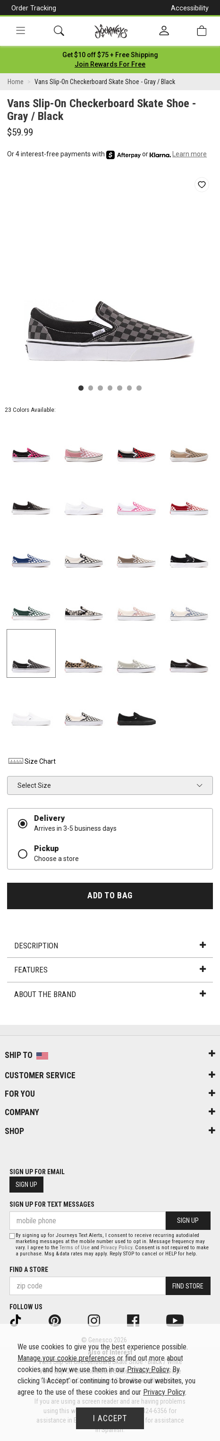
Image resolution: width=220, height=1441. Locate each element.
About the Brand (109, 994)
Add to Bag (109, 895)
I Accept (110, 1418)
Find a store (28, 1269)
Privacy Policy (116, 1248)
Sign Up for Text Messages (51, 1204)
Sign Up (26, 1184)
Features (109, 969)
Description (109, 945)
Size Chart (31, 761)
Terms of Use (74, 1248)
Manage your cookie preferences (66, 1358)
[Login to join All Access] (110, 55)
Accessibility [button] (190, 8)
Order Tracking (33, 8)
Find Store (187, 1286)
